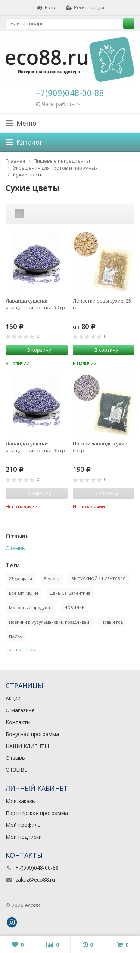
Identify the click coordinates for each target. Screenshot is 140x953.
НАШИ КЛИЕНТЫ (27, 745)
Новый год (112, 622)
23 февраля (20, 578)
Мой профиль (23, 824)
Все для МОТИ (23, 593)
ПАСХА (15, 636)
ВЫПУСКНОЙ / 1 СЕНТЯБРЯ (98, 578)
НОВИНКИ (74, 607)
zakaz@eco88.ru (35, 879)
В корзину (35, 349)
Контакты (18, 722)
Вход (46, 7)
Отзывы (16, 547)
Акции (13, 698)
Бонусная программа (32, 734)
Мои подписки (24, 836)
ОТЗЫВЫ (17, 769)
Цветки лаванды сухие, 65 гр (100, 447)
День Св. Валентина (70, 593)
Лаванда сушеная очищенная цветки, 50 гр (35, 304)
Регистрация (85, 7)
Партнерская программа (37, 812)
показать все (22, 649)
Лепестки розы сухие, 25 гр (102, 304)
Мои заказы (21, 801)
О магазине (20, 710)
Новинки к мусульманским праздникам (49, 622)
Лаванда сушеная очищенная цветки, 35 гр (35, 447)
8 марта (51, 578)
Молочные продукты (30, 607)
